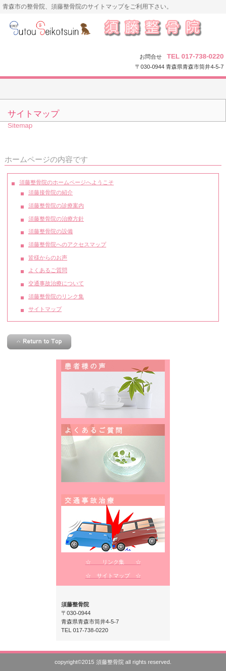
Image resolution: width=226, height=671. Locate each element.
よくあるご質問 (47, 270)
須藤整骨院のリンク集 (56, 296)
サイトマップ (45, 309)
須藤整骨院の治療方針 (56, 219)
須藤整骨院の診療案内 (56, 205)
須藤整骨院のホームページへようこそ (66, 182)
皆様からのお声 (47, 257)
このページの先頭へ (39, 341)
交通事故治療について (56, 283)
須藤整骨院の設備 (50, 231)
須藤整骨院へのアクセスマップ (67, 244)
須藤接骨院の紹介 (50, 192)
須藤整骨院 (112, 32)
